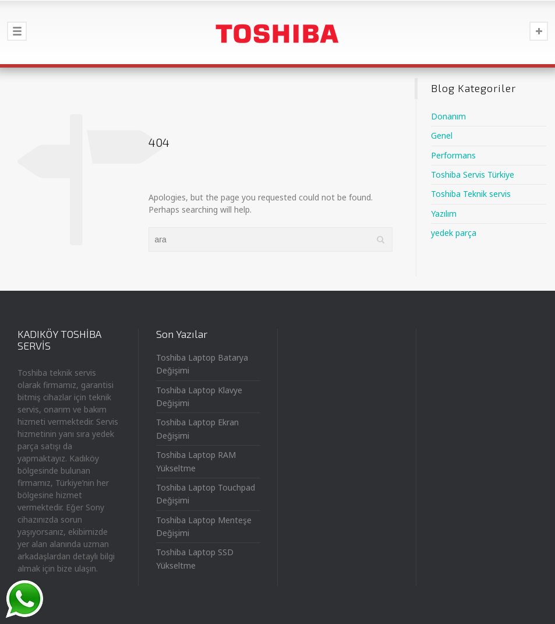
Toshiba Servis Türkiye (472, 174)
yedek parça (453, 232)
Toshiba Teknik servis (471, 193)
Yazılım (444, 213)
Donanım (448, 116)
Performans (453, 155)
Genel (442, 135)
